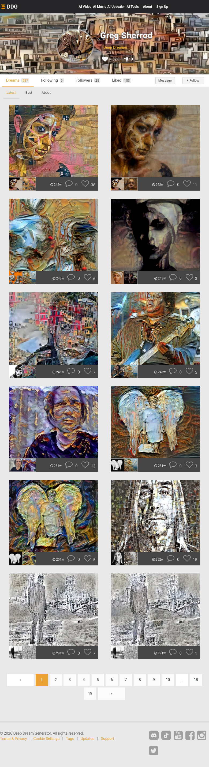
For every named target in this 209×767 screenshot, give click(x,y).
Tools (133, 7)
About (147, 7)
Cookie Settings (46, 738)
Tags (70, 738)
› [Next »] (111, 694)
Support (107, 738)
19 (90, 694)
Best (28, 92)
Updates (88, 738)
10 (168, 680)
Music (99, 7)
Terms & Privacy (13, 738)
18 (196, 680)
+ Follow (193, 80)
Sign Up (162, 7)
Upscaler (116, 7)
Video (85, 7)
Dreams (17, 80)
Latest (11, 92)
